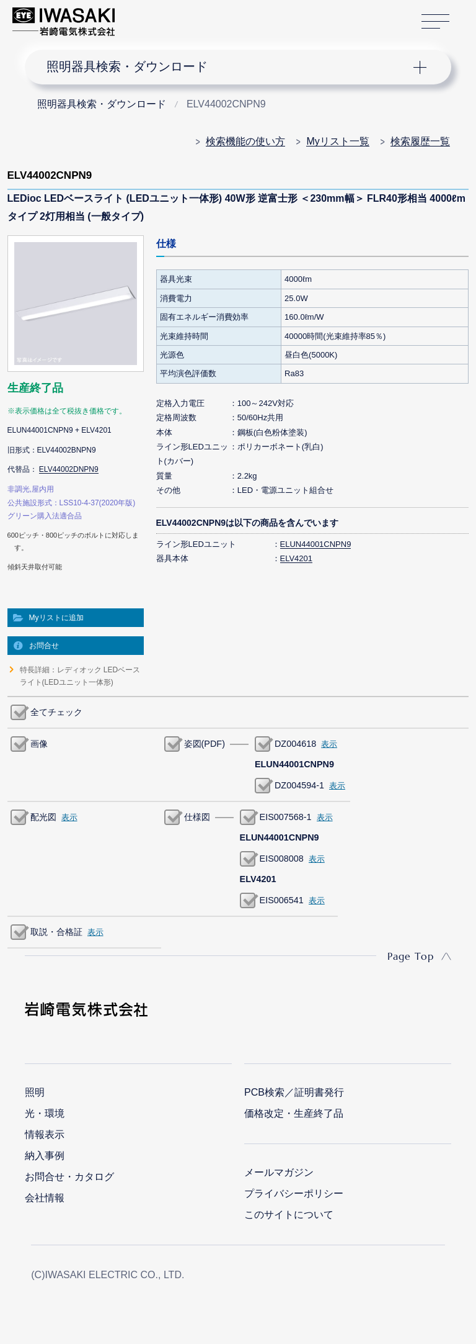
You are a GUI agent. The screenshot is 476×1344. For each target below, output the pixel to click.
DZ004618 (295, 744)
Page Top (410, 956)
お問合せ (44, 645)
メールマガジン (279, 1172)
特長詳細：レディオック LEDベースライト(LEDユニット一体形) (80, 676)
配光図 (43, 817)
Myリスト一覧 (337, 141)
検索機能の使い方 (245, 141)
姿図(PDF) (204, 744)
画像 (39, 744)
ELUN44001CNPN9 (315, 544)
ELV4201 (296, 558)
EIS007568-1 (286, 817)
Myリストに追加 (56, 617)
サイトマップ (435, 22)
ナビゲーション (228, 67)
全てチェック (56, 712)
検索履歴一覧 (420, 141)
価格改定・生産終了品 (293, 1113)
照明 (35, 1092)
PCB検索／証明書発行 (294, 1092)
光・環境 (44, 1113)
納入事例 (44, 1155)
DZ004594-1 (299, 785)
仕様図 (197, 817)
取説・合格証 (56, 932)
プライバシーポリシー (293, 1193)
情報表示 (44, 1134)
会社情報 (44, 1198)
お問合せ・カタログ (69, 1176)
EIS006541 (282, 900)
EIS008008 (282, 859)
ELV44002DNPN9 (69, 469)
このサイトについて (288, 1214)
